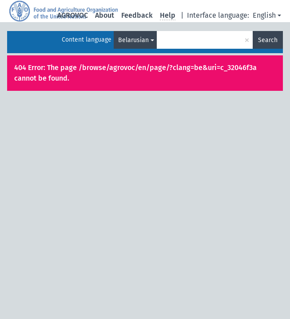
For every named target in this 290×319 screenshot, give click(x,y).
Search (268, 40)
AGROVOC (72, 15)
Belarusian (133, 40)
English (264, 15)
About (104, 15)
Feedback (137, 15)
